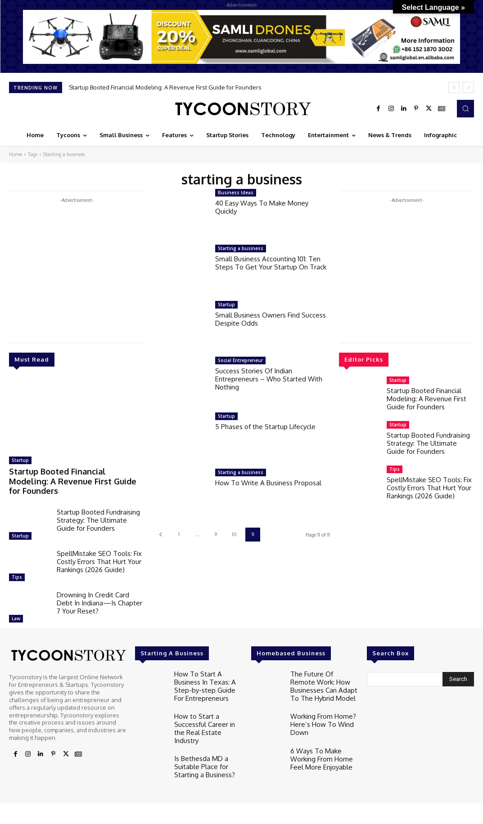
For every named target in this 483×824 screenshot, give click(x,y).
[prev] (454, 87)
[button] (465, 108)
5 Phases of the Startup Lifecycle (265, 426)
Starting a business (240, 248)
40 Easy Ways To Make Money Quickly (261, 207)
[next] (468, 87)
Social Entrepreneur (240, 360)
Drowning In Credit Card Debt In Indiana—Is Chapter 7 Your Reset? (99, 590)
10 (234, 534)
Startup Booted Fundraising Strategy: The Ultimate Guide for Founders (98, 507)
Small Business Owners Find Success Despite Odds (270, 319)
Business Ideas (235, 192)
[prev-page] (160, 535)
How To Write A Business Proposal (268, 483)
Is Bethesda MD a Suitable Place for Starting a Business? (201, 739)
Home (15, 154)
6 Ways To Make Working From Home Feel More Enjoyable (318, 739)
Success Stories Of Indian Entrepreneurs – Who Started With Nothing (268, 379)
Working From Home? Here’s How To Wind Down (319, 705)
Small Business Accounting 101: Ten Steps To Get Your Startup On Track (270, 263)
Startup (20, 460)
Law (16, 605)
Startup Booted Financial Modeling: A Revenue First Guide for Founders (165, 87)
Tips (17, 564)
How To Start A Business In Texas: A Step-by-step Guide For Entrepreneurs (206, 671)
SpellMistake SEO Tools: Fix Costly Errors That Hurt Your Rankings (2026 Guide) (99, 548)
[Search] (458, 666)
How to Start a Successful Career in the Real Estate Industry (207, 705)
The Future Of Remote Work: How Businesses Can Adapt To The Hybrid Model (323, 671)
